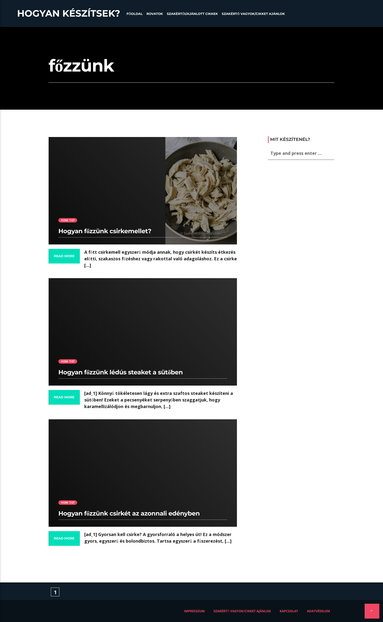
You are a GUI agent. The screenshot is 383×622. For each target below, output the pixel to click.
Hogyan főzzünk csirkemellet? (104, 231)
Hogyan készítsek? (68, 13)
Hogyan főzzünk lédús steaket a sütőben (120, 372)
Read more (64, 256)
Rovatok (155, 14)
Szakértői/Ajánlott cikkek (192, 14)
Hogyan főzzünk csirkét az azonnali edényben (129, 513)
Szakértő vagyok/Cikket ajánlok (253, 14)
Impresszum (194, 611)
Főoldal (135, 14)
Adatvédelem (318, 611)
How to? (68, 220)
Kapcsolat (289, 611)
